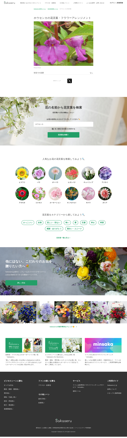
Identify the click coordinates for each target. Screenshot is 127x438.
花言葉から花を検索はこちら (63, 112)
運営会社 (35, 429)
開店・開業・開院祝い (12, 390)
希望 (103, 223)
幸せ (94, 223)
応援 (84, 223)
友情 (39, 223)
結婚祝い (41, 404)
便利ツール (77, 393)
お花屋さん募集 (44, 429)
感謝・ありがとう (54, 229)
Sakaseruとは (112, 386)
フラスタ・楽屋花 (50, 3)
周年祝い (7, 394)
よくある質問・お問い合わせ (95, 3)
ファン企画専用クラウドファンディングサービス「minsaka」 (88, 388)
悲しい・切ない (53, 223)
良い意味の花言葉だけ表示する (63, 129)
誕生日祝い (42, 400)
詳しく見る (21, 283)
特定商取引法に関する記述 (66, 429)
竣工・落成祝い (10, 406)
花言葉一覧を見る (63, 238)
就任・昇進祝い (10, 402)
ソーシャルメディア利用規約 (85, 429)
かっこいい (27, 223)
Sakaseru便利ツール (40, 9)
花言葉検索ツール (53, 9)
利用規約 (54, 429)
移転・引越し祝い (10, 398)
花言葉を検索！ (63, 135)
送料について (112, 390)
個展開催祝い (9, 410)
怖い (68, 223)
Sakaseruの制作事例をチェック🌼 (63, 327)
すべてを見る (9, 386)
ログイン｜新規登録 (116, 3)
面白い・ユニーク (75, 229)
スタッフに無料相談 (114, 394)
